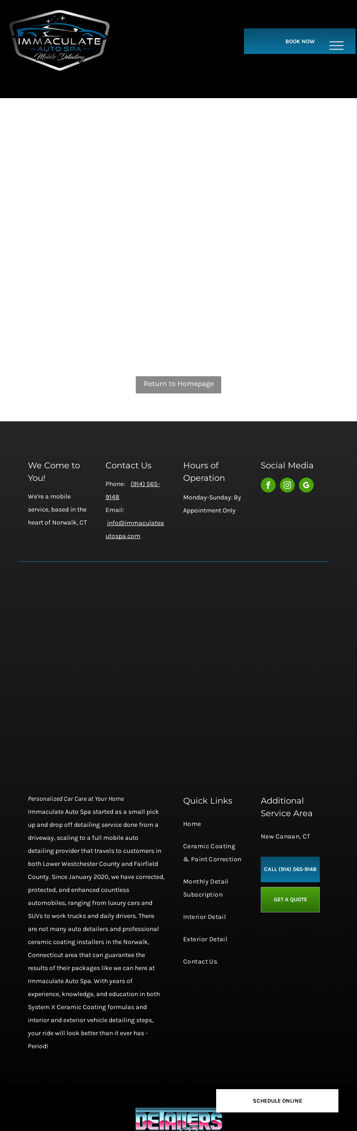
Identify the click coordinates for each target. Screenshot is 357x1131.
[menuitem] (212, 829)
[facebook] (268, 486)
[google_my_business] (306, 486)
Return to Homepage (179, 383)
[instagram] (287, 486)
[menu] (336, 45)
